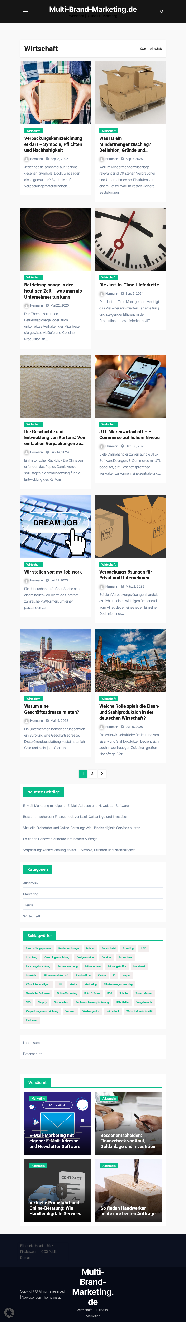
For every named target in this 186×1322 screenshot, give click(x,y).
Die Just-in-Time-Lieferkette (129, 284)
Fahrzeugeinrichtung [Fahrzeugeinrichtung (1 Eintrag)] (38, 966)
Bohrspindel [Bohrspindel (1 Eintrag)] (109, 948)
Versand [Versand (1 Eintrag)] (70, 1011)
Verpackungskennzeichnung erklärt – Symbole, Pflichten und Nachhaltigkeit (53, 144)
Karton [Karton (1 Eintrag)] (102, 975)
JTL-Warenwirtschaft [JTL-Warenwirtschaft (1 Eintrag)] (55, 975)
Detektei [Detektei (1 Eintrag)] (106, 957)
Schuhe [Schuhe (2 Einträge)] (123, 993)
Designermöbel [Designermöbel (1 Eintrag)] (85, 957)
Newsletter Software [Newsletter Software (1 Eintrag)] (38, 993)
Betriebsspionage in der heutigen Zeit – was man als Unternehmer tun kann (53, 290)
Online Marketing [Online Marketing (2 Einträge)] (67, 993)
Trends (28, 905)
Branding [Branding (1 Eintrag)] (128, 948)
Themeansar (51, 1297)
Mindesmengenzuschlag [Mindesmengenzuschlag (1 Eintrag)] (118, 984)
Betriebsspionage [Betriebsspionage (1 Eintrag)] (68, 948)
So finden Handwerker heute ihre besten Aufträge (60, 839)
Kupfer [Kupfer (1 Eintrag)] (127, 975)
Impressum (31, 1043)
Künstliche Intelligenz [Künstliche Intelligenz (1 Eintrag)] (38, 984)
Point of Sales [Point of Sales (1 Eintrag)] (92, 993)
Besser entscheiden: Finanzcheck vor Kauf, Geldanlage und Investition (75, 817)
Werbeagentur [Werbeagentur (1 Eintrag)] (90, 1011)
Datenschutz (32, 1054)
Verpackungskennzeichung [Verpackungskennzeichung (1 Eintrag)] (42, 1011)
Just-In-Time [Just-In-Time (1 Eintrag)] (83, 975)
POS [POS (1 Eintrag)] (109, 993)
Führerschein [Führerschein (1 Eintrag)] (93, 966)
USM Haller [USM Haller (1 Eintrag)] (122, 1002)
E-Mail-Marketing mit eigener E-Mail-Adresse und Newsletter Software (76, 805)
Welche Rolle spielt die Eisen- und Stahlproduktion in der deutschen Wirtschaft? (129, 712)
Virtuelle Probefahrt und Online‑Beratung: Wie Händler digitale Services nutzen (81, 828)
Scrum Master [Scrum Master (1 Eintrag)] (143, 993)
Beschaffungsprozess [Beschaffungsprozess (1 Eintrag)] (38, 948)
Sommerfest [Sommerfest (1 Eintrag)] (61, 1002)
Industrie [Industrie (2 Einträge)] (31, 975)
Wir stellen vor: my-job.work (53, 572)
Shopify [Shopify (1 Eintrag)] (42, 1002)
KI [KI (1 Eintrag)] (114, 975)
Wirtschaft (33, 131)
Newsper (28, 1297)
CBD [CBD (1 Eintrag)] (143, 948)
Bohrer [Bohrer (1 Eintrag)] (90, 948)
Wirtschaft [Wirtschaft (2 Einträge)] (113, 1011)
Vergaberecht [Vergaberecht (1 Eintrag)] (144, 1002)
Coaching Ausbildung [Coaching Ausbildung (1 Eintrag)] (56, 957)
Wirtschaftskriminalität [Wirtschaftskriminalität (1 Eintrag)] (139, 1011)
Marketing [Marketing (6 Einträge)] (91, 984)
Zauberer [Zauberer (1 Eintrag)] (31, 1020)
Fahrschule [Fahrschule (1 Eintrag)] (125, 957)
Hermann (33, 159)
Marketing (30, 894)
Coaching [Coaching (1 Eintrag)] (31, 957)
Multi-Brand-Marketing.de (93, 9)
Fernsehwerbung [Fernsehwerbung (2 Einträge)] (68, 966)
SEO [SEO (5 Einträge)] (28, 1002)
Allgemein (30, 883)
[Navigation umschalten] (25, 11)
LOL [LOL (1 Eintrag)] (60, 984)
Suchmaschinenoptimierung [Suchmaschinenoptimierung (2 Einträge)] (92, 1002)
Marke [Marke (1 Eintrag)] (73, 984)
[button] (9, 1313)
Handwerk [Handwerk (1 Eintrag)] (139, 966)
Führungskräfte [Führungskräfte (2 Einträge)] (117, 966)
